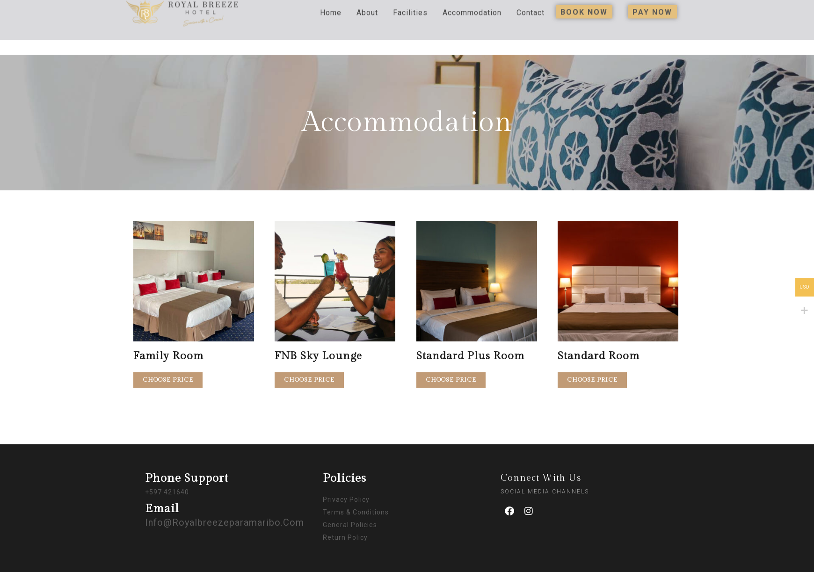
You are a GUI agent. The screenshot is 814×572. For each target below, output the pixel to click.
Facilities (410, 4)
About (367, 4)
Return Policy (345, 537)
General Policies (350, 525)
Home (331, 4)
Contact (530, 4)
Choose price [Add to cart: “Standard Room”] (592, 380)
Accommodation (472, 4)
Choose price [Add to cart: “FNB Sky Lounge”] (309, 380)
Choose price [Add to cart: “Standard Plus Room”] (451, 380)
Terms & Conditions (356, 512)
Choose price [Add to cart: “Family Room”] (168, 380)
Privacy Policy (346, 499)
